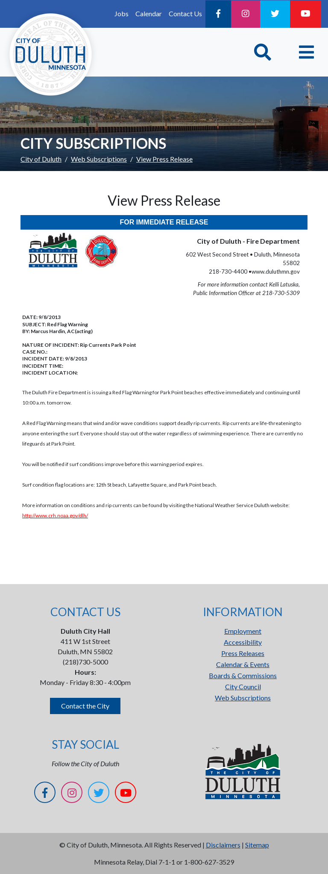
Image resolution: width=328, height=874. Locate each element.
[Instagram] (245, 14)
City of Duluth (41, 159)
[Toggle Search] (263, 52)
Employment (242, 631)
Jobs (121, 13)
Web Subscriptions (99, 159)
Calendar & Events (242, 664)
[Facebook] (218, 14)
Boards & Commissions (243, 675)
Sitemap (257, 845)
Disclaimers (223, 845)
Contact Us (185, 13)
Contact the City (85, 706)
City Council (243, 686)
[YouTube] (305, 14)
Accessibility (243, 642)
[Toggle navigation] (306, 52)
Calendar (148, 13)
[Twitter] (275, 14)
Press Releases (242, 653)
